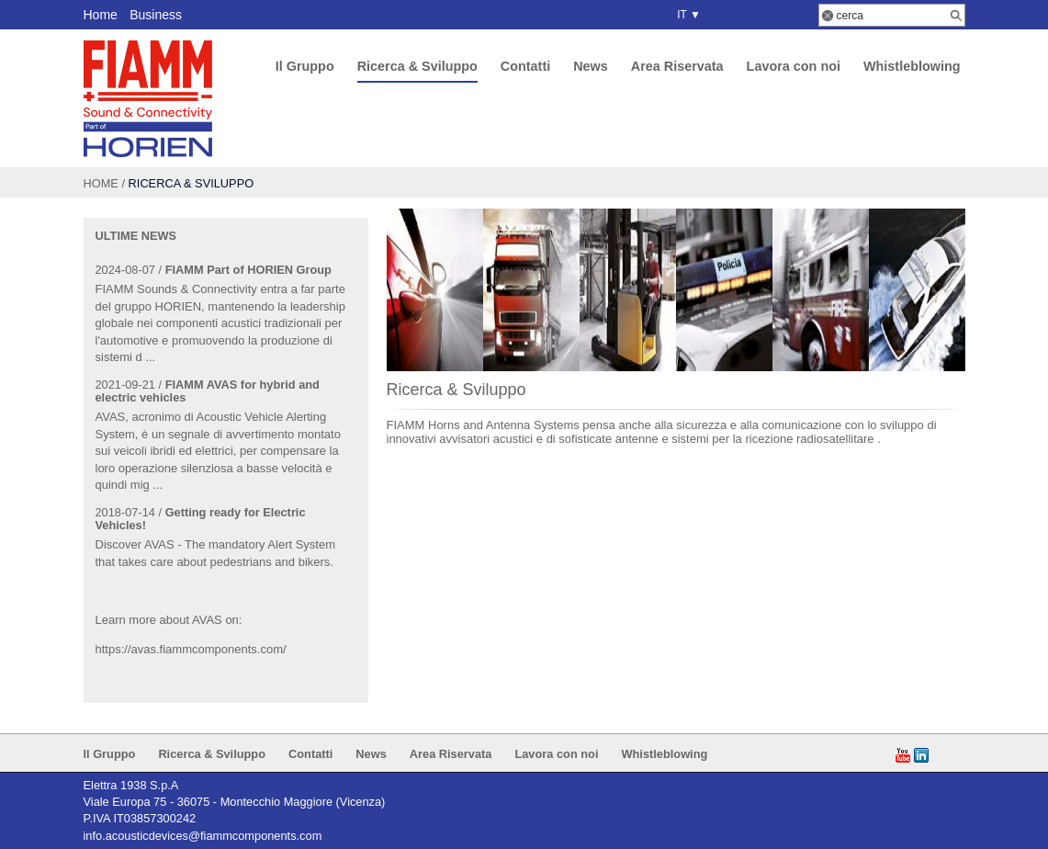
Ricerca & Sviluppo (417, 66)
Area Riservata (677, 66)
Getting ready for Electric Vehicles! (201, 518)
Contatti (525, 66)
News (590, 66)
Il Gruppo (305, 66)
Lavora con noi (793, 66)
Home (101, 14)
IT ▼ (686, 14)
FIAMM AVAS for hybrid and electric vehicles (208, 391)
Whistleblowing (912, 66)
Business (156, 14)
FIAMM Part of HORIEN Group (248, 270)
